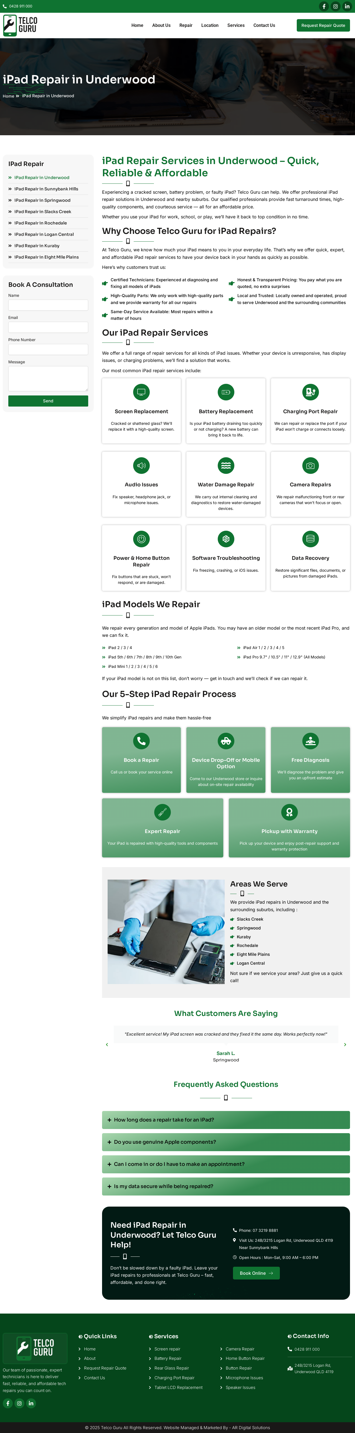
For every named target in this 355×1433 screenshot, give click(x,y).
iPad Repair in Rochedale (37, 223)
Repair (185, 25)
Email (13, 317)
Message (16, 361)
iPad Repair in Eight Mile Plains (43, 257)
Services (236, 25)
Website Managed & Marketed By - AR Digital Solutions (217, 1427)
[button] (107, 1044)
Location (210, 25)
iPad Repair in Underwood (38, 177)
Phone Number (22, 339)
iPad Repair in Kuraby (33, 245)
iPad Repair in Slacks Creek (39, 211)
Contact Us (264, 25)
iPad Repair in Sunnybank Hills (43, 188)
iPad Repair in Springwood (39, 200)
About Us (161, 25)
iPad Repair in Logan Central (41, 234)
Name (13, 295)
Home (137, 25)
